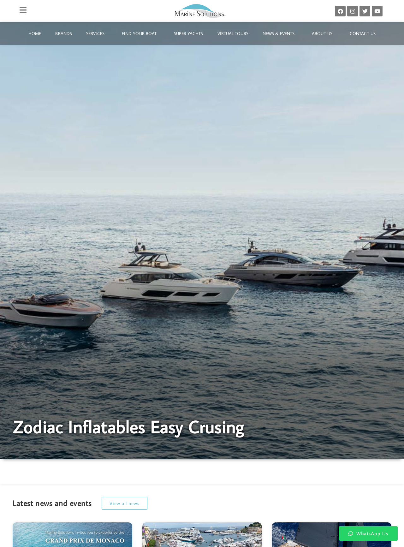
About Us (324, 33)
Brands (63, 33)
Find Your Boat (141, 33)
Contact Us (363, 33)
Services (97, 33)
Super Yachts (188, 33)
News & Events (280, 33)
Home (34, 33)
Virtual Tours (232, 33)
